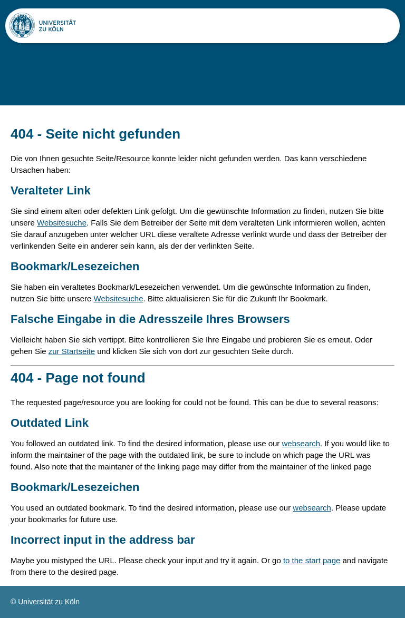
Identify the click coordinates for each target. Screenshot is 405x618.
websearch (301, 443)
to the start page (311, 560)
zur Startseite (72, 351)
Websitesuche (61, 222)
